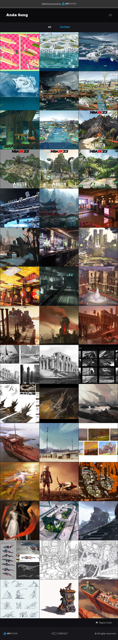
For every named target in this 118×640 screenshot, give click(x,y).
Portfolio (65, 27)
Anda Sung (17, 15)
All (49, 27)
